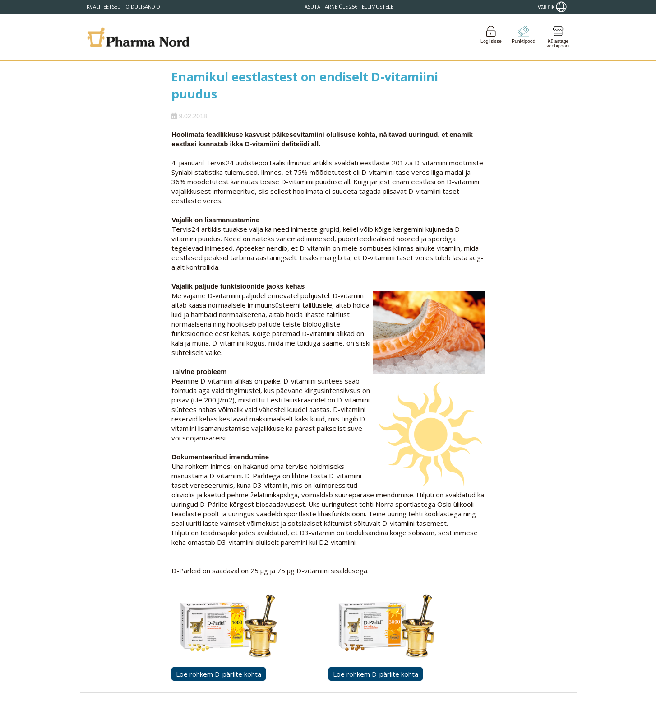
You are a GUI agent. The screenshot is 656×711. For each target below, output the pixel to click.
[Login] (491, 37)
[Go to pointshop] (523, 37)
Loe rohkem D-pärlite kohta (218, 673)
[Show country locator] (552, 7)
